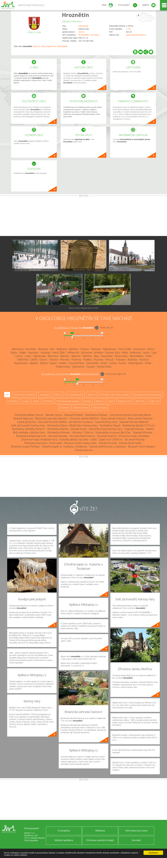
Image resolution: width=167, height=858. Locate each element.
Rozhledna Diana (57, 425)
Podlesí (87, 359)
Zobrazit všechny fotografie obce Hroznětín (84, 308)
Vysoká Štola (104, 366)
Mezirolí (76, 356)
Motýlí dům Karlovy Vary (83, 425)
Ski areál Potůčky (135, 439)
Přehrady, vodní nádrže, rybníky (114, 394)
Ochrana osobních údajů (100, 840)
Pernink (64, 359)
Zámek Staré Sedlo (130, 443)
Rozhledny (13, 401)
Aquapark (44, 394)
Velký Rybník (62, 46)
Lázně (110, 401)
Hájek (22, 352)
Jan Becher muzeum (81, 422)
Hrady (25, 401)
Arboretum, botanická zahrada (147, 394)
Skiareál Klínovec (142, 432)
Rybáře (34, 363)
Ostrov (81, 32)
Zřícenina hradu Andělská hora (39, 439)
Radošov (132, 359)
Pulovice (120, 359)
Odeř (43, 46)
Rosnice (144, 359)
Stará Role (92, 363)
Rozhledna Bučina (57, 429)
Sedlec (63, 363)
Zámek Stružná (108, 443)
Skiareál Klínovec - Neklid (139, 429)
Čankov (84, 349)
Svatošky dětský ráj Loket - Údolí (78, 439)
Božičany (62, 349)
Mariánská (40, 356)
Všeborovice (63, 366)
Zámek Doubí (79, 429)
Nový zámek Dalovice (140, 418)
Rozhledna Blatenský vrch (31, 436)
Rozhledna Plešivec (96, 415)
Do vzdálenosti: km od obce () (70, 373)
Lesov (146, 352)
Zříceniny (48, 401)
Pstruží (110, 359)
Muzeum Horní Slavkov (141, 446)
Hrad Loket (55, 443)
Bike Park (140, 401)
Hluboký (45, 352)
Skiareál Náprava (23, 418)
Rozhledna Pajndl (110, 425)
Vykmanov (78, 366)
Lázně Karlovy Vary (106, 422)
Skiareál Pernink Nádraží (133, 422)
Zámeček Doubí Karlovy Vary (105, 429)
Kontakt (136, 840)
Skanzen (92, 394)
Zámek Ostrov (53, 415)
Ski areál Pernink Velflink (52, 422)
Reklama (100, 830)
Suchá (112, 363)
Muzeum (64, 407)
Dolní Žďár (125, 349)
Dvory (150, 349)
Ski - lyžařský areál (75, 394)
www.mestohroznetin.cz (136, 35)
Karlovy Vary (113, 352)
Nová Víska (121, 356)
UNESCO (57, 394)
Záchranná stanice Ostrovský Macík (130, 415)
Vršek (148, 363)
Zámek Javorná (83, 450)
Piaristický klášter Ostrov (29, 415)
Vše (7, 394)
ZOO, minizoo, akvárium (24, 394)
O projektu (64, 830)
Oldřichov (22, 359)
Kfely (125, 352)
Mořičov (87, 356)
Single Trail (154, 401)
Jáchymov (86, 352)
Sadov (53, 363)
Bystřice (36, 46)
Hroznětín (75, 14)
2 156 (128, 29)
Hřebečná (73, 352)
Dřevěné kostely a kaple (68, 401)
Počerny (76, 359)
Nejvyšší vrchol (124, 401)
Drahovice (139, 349)
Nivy (96, 356)
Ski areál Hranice (107, 436)
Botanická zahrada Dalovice (51, 418)
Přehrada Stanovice (35, 443)
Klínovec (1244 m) (82, 432)
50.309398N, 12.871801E (88, 35)
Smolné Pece (76, 363)
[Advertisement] (83, 216)
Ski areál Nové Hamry (82, 436)
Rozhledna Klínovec (58, 432)
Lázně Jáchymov (26, 422)
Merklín (64, 356)
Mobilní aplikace (64, 840)
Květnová (135, 352)
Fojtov (13, 352)
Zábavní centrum (80, 407)
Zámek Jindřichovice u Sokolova (107, 446)
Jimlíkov (98, 352)
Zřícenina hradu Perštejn (25, 446)
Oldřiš (33, 359)
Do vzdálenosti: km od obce (73, 327)
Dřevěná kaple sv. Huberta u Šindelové (64, 446)
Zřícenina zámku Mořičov (84, 418)
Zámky (36, 401)
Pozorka (98, 359)
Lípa (154, 352)
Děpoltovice (110, 349)
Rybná (43, 363)
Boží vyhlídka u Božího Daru (29, 432)
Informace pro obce (136, 830)
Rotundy (87, 401)
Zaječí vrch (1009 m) (111, 439)
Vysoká (90, 366)
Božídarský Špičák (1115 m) (138, 425)
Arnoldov (31, 349)
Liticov (18, 356)
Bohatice (43, 349)
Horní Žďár (58, 352)
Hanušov (33, 352)
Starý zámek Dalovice (113, 418)
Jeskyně (99, 401)
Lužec (28, 356)
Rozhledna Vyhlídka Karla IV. (28, 429)
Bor (52, 349)
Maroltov (53, 356)
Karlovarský (83, 26)
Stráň (104, 363)
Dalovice (96, 349)
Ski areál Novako (57, 436)
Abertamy (17, 349)
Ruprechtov (51, 46)
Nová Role (107, 356)
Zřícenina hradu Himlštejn (134, 436)
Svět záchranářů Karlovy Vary (28, 425)
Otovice (53, 359)
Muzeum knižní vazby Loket (80, 443)
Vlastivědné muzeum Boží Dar (113, 432)
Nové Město (137, 356)
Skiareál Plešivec (73, 415)
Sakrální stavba (100, 407)
